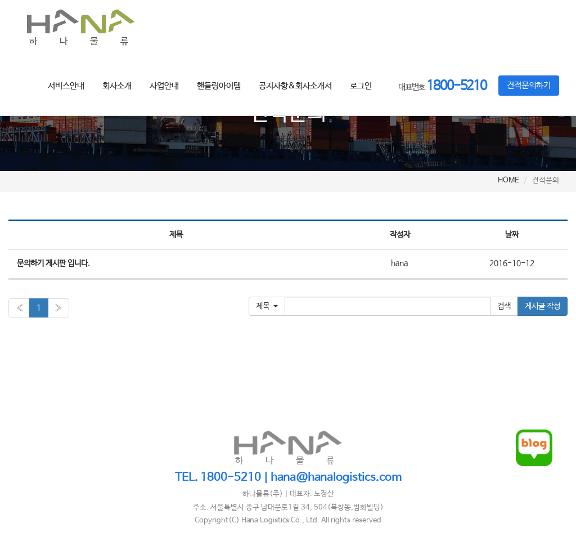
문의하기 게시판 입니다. (53, 263)
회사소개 (117, 86)
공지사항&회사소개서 (295, 86)
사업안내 (164, 86)
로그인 (361, 86)
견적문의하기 (529, 85)
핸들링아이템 (219, 86)
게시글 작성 (542, 306)
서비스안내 (66, 86)
